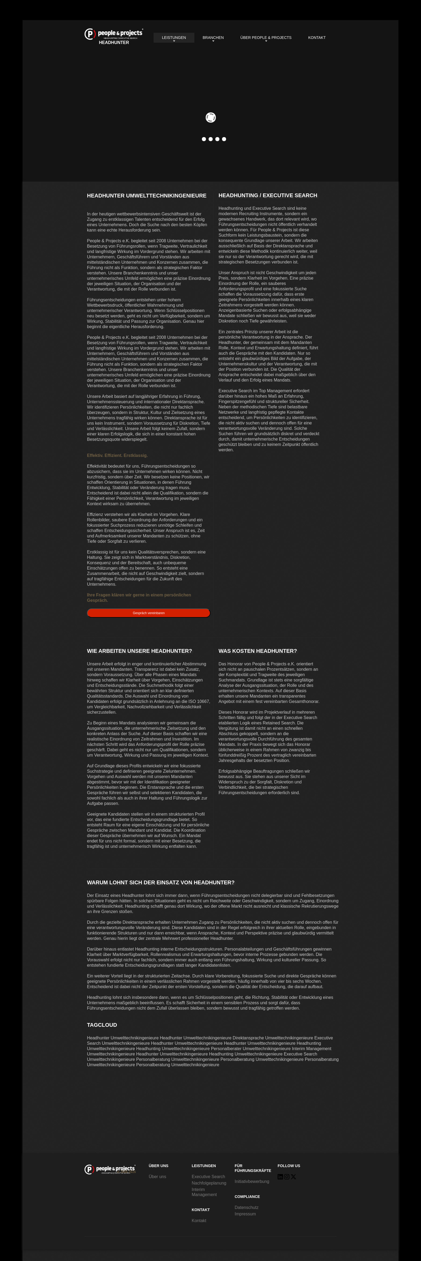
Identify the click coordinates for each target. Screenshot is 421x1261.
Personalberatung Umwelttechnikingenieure (177, 1059)
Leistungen (174, 37)
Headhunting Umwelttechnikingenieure (173, 1048)
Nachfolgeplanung (209, 1183)
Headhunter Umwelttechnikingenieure (114, 36)
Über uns (157, 1176)
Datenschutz (247, 1207)
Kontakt (317, 37)
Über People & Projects (266, 37)
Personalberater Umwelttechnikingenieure (251, 1048)
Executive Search (208, 1176)
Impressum (245, 1214)
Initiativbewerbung (252, 1181)
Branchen (213, 37)
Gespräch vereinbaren (149, 613)
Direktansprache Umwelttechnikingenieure (273, 1038)
